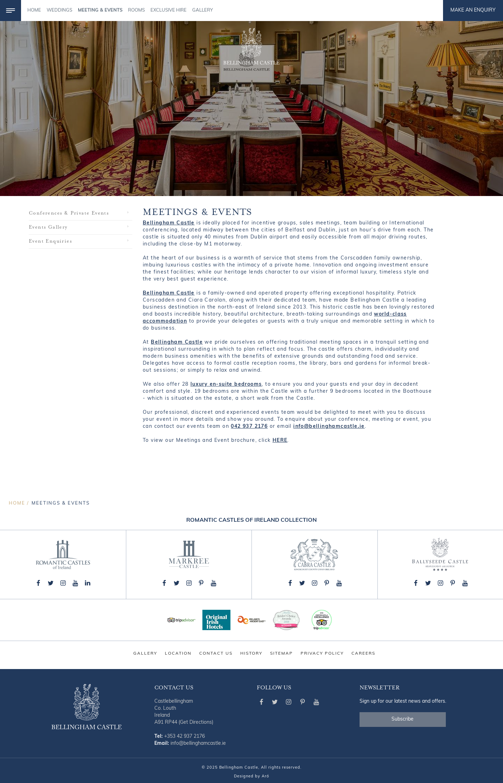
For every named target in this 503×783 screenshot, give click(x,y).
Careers (363, 654)
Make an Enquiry (473, 10)
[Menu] (10, 10)
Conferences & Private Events (69, 213)
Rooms (136, 10)
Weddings (59, 10)
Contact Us (216, 654)
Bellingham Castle (169, 223)
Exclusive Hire (168, 10)
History (251, 654)
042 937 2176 (249, 426)
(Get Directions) (196, 722)
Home (34, 10)
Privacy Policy (322, 654)
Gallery (202, 10)
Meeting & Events (100, 10)
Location (178, 654)
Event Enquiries (50, 241)
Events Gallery (48, 227)
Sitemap (281, 654)
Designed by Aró (251, 776)
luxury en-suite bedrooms (226, 384)
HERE (280, 440)
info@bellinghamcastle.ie (329, 426)
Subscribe (402, 719)
